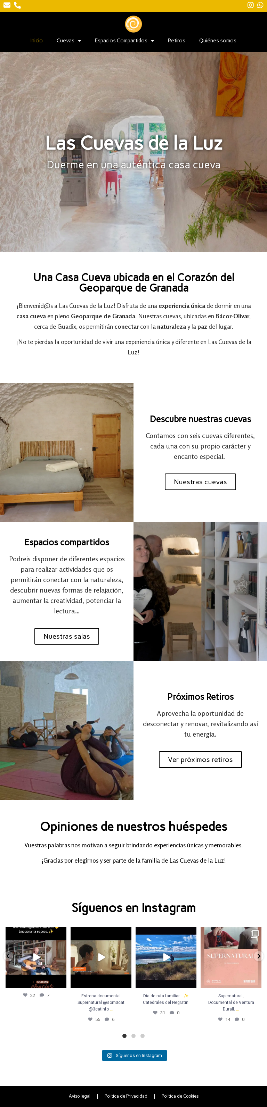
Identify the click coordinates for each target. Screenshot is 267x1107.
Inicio (37, 40)
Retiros (176, 40)
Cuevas (69, 41)
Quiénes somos (217, 40)
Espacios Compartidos (124, 41)
